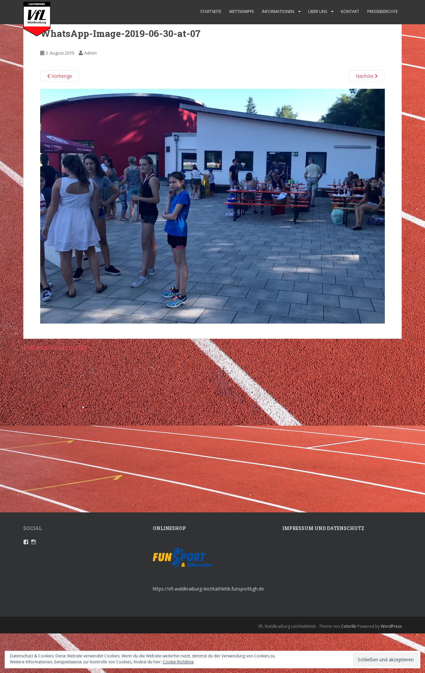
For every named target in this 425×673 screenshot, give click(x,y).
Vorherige (59, 76)
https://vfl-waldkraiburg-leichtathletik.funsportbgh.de (208, 589)
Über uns (317, 11)
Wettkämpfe (241, 11)
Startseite (210, 11)
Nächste (367, 76)
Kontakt (350, 11)
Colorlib (348, 626)
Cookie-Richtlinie (178, 662)
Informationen (278, 11)
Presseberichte (382, 11)
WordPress (391, 626)
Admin (90, 53)
